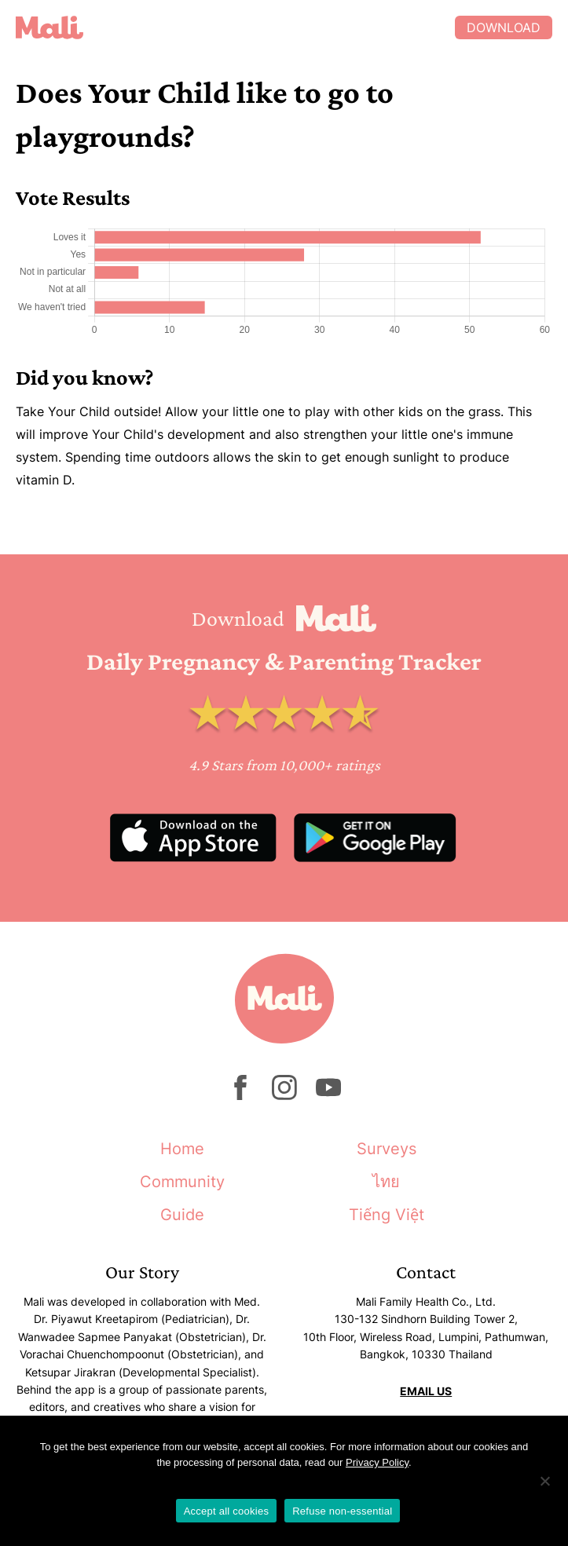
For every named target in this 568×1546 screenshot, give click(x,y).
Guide (182, 1214)
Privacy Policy (377, 1462)
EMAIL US (426, 1391)
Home (182, 1148)
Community (182, 1181)
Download (504, 27)
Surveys (386, 1148)
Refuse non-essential (342, 1511)
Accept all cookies (226, 1511)
